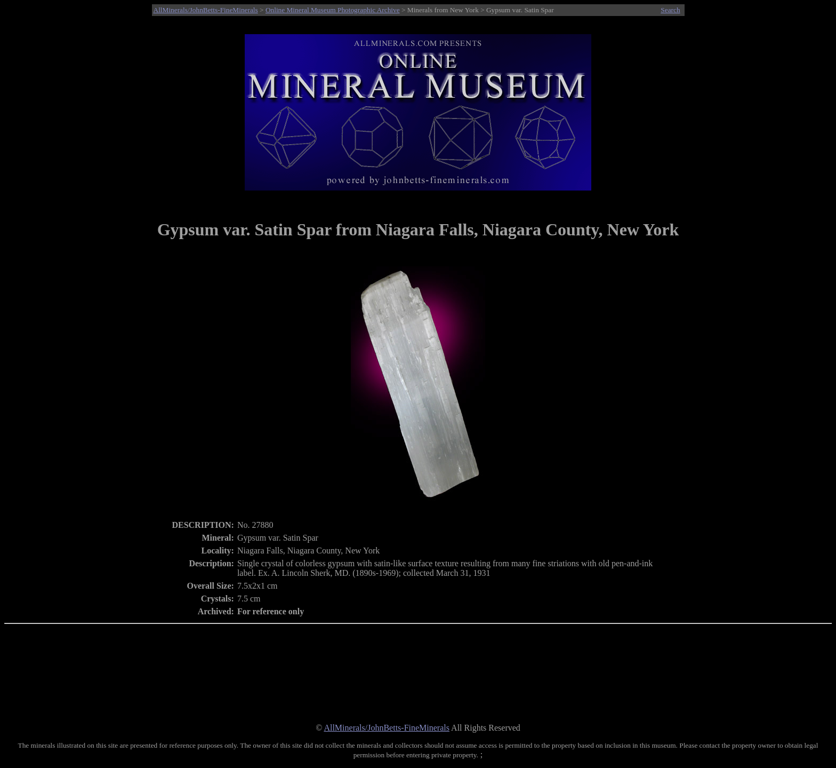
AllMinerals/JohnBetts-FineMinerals (206, 10)
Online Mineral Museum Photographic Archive (333, 10)
